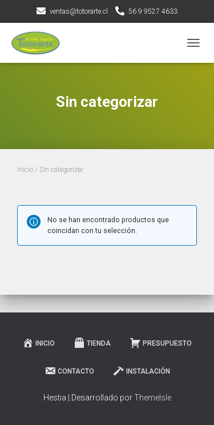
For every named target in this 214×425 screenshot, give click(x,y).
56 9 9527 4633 (152, 11)
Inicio (25, 170)
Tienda (92, 342)
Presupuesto (161, 342)
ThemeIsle (152, 397)
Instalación (141, 370)
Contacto (69, 370)
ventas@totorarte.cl (79, 11)
